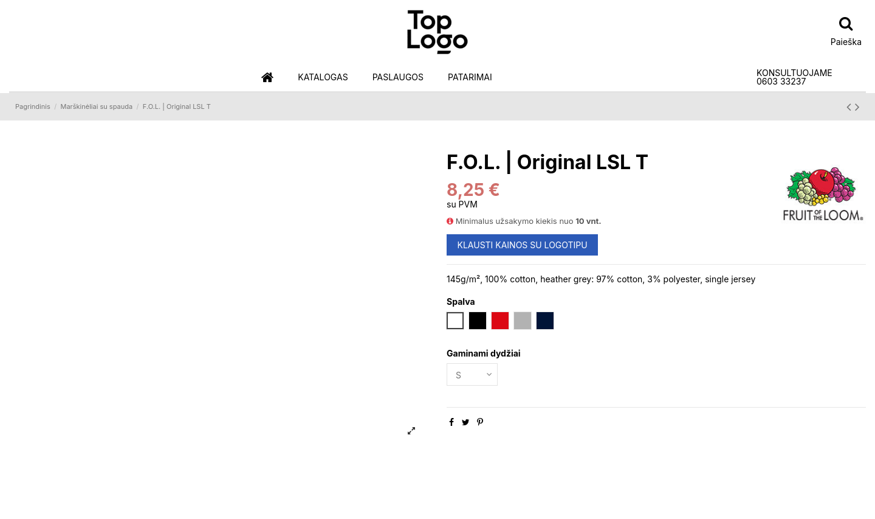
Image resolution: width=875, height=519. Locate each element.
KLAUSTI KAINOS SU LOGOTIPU (523, 245)
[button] (323, 77)
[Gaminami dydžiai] (472, 374)
